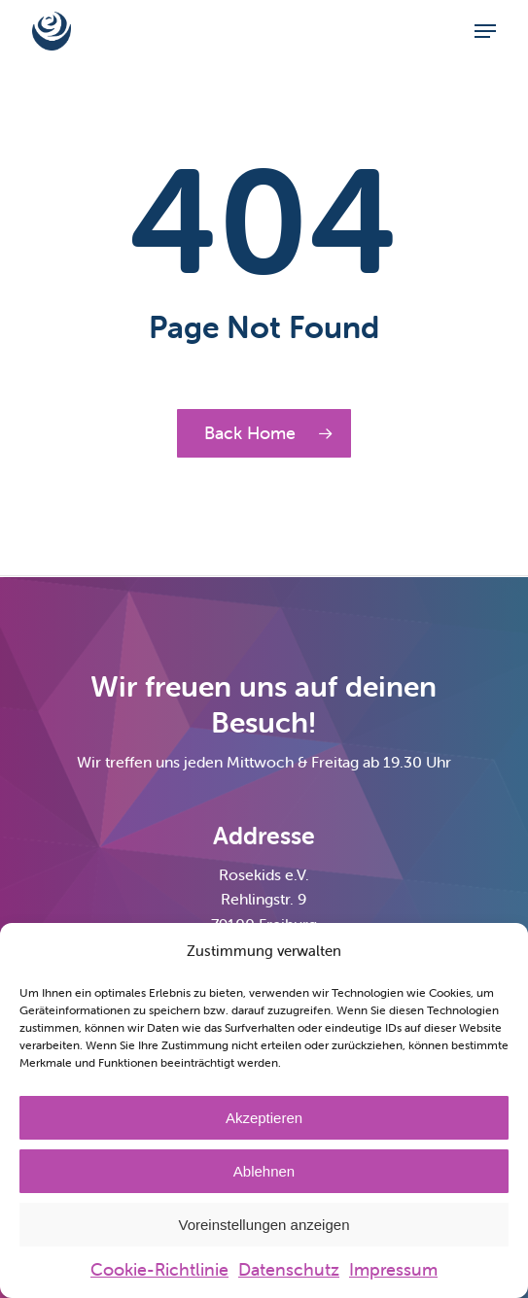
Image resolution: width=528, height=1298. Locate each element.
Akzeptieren (264, 1118)
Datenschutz (288, 1269)
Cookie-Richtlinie (159, 1269)
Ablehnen (264, 1171)
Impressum (393, 1269)
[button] (485, 31)
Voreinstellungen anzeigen (264, 1224)
